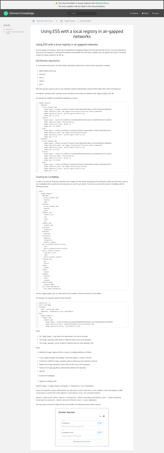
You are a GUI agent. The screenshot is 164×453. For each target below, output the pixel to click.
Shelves (134, 13)
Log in (155, 13)
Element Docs (102, 3)
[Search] (69, 13)
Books (145, 13)
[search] (82, 13)
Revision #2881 (85, 21)
